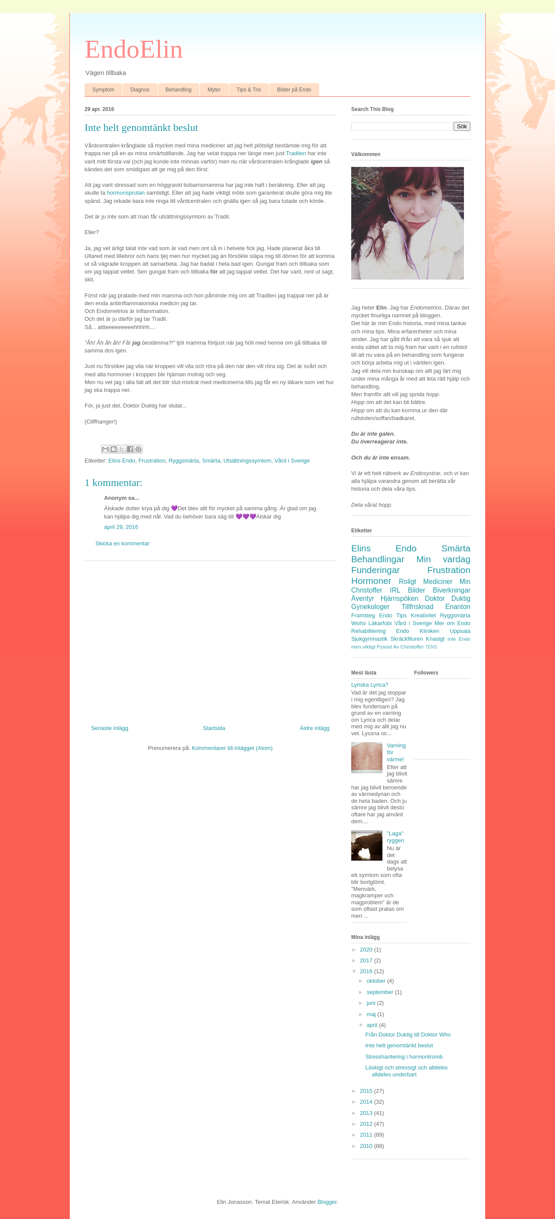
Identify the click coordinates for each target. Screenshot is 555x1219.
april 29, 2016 (121, 527)
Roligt (407, 581)
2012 (367, 1124)
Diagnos (140, 90)
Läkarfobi (380, 623)
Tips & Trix (249, 90)
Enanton (457, 606)
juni (372, 1003)
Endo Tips (393, 615)
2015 (367, 1091)
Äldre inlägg (315, 728)
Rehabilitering (368, 631)
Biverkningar (451, 590)
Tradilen (296, 153)
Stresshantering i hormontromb (403, 1056)
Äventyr (362, 598)
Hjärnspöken (400, 598)
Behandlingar (378, 559)
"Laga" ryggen (395, 837)
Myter (214, 90)
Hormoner (371, 581)
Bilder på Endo (294, 90)
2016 (367, 971)
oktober (377, 981)
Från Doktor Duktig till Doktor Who (408, 1034)
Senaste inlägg (109, 728)
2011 (367, 1134)
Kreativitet (423, 615)
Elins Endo (121, 460)
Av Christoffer (408, 646)
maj (372, 1014)
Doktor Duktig (447, 598)
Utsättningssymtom (247, 460)
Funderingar (375, 570)
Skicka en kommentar (122, 543)
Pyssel (384, 646)
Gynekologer (370, 606)
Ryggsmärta (184, 460)
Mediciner (438, 581)
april (373, 1025)
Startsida (214, 728)
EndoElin (134, 49)
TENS (431, 647)
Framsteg (363, 615)
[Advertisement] (210, 639)
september (381, 992)
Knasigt (435, 639)
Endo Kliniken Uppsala (433, 631)
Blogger (326, 1202)
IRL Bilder (407, 590)
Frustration (151, 460)
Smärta (211, 460)
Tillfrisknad (418, 606)
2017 (367, 960)
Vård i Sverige (292, 460)
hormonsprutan (126, 192)
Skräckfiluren (406, 639)
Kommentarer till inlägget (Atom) (232, 748)
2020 (367, 949)
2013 (367, 1113)
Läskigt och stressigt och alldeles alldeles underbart (406, 1071)
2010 (367, 1146)
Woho (358, 623)
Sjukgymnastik (369, 639)
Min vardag (443, 559)
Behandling (179, 90)
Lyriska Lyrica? (369, 684)
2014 (367, 1101)
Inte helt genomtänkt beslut (399, 1045)
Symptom (103, 90)
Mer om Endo (452, 623)
